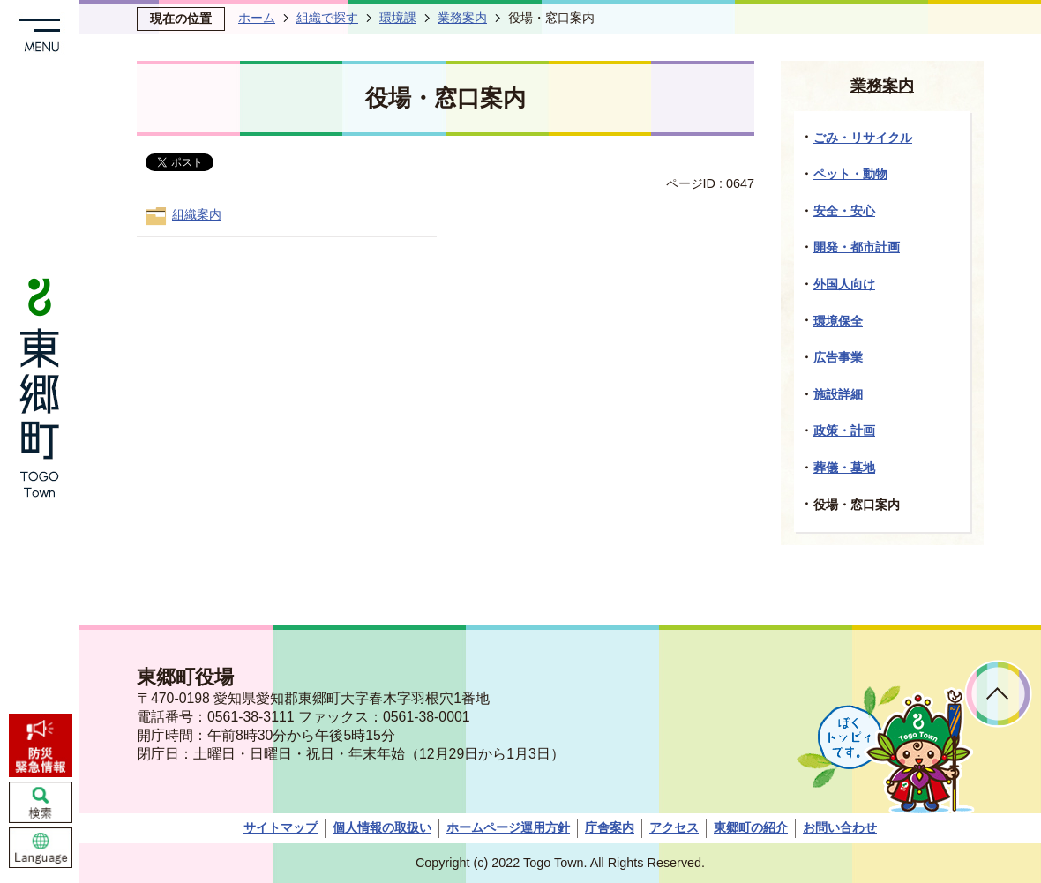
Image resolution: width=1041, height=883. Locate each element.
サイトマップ (280, 827)
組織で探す (327, 18)
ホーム (256, 18)
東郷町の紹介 (751, 827)
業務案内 (462, 18)
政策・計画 (844, 430)
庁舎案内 (609, 827)
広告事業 (838, 357)
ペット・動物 (850, 174)
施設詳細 (838, 394)
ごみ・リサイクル (862, 138)
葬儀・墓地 (844, 467)
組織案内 (196, 214)
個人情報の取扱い (382, 827)
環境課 (397, 18)
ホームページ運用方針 (508, 827)
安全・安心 (844, 211)
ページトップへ (998, 694)
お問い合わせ (840, 827)
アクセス (674, 827)
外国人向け (844, 284)
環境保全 (838, 321)
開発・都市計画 (856, 247)
